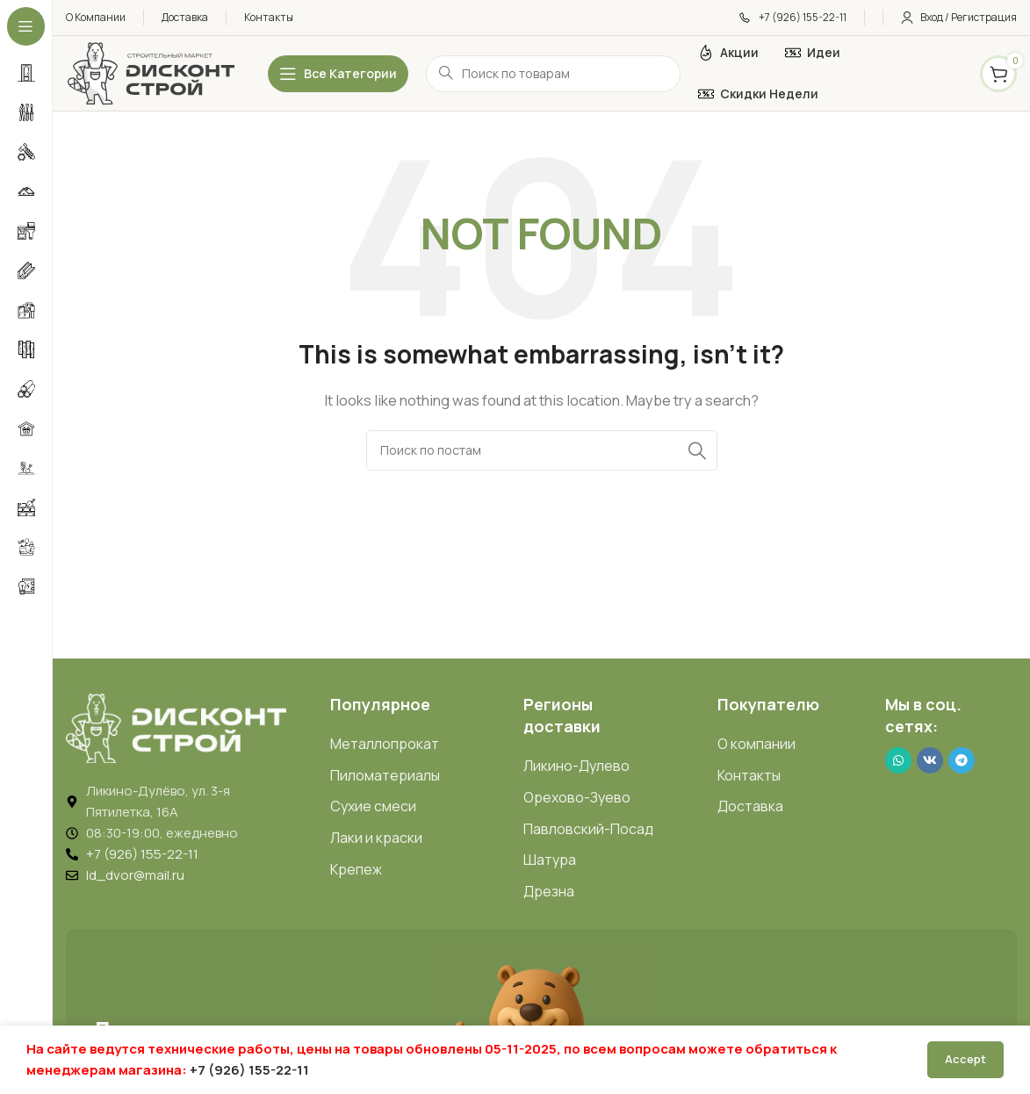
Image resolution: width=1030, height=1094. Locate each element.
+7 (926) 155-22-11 (249, 1070)
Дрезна (548, 891)
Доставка (750, 806)
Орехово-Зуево (576, 797)
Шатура (549, 859)
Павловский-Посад (588, 828)
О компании (756, 743)
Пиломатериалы (385, 775)
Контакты (749, 775)
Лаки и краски (376, 837)
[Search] (541, 450)
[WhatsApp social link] (898, 760)
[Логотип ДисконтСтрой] (150, 72)
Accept (965, 1059)
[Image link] (176, 726)
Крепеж (356, 869)
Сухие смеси (373, 806)
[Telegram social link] (961, 760)
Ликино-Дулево (576, 765)
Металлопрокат (384, 743)
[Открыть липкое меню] (338, 73)
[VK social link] (930, 760)
